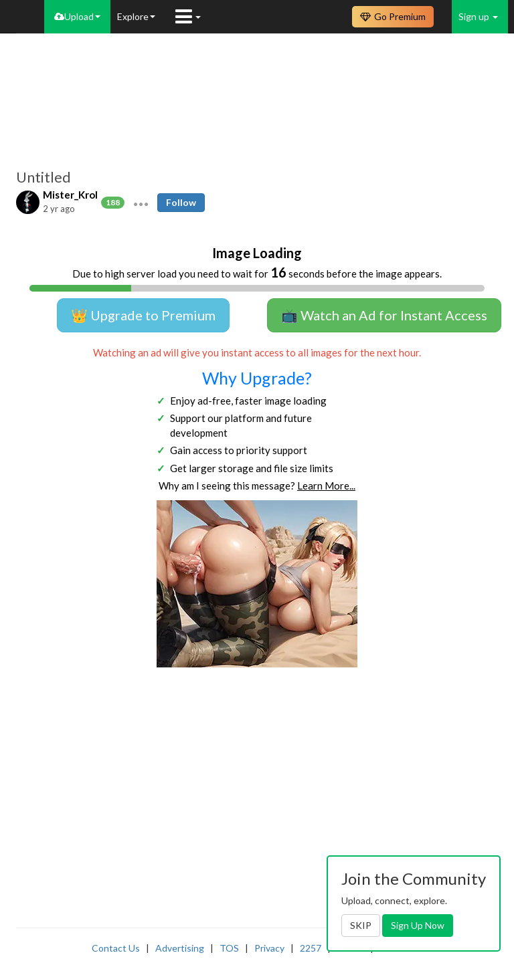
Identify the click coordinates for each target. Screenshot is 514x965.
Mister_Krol (70, 195)
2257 (310, 948)
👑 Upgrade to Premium (143, 315)
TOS (229, 948)
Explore (136, 16)
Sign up (478, 16)
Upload (77, 16)
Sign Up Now (417, 925)
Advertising (179, 948)
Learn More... (326, 485)
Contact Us (116, 948)
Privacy (269, 948)
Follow (181, 202)
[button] (141, 202)
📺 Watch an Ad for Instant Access (384, 315)
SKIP (360, 925)
